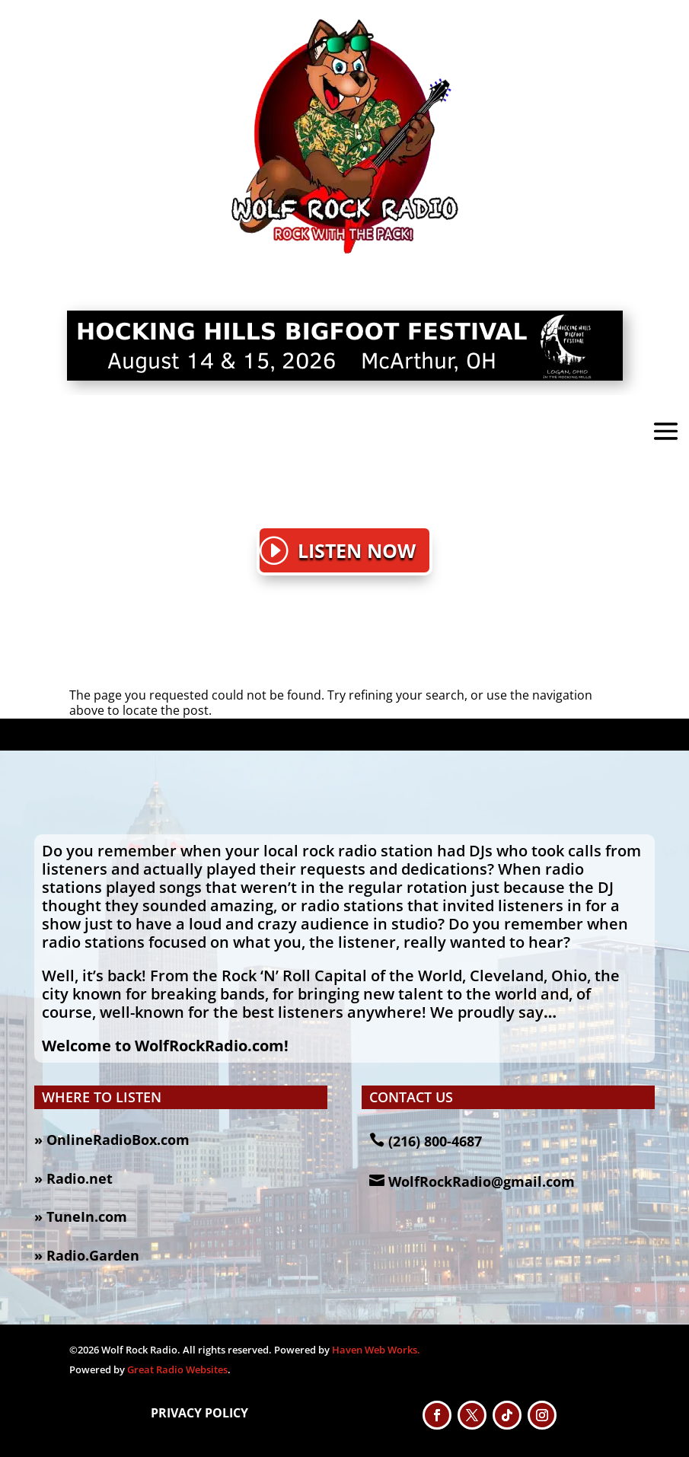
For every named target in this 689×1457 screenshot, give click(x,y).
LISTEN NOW (357, 550)
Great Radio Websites (177, 1369)
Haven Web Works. (376, 1350)
